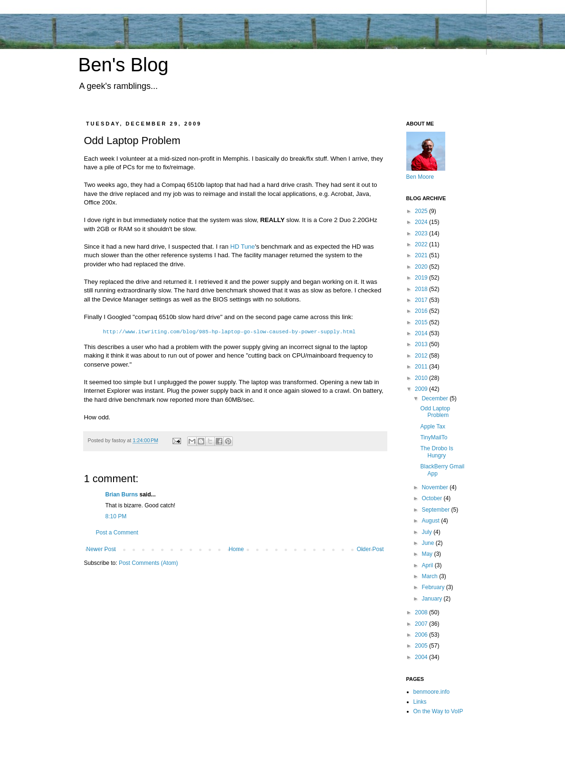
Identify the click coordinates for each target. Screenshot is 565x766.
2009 (422, 389)
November (435, 487)
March (430, 576)
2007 (422, 624)
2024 (422, 222)
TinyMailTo (433, 437)
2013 (422, 344)
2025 (422, 211)
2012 (422, 355)
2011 (422, 366)
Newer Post (101, 549)
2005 (422, 645)
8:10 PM (116, 516)
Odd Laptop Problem (435, 411)
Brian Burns (121, 494)
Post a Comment (117, 532)
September (436, 509)
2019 (422, 277)
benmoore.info (431, 691)
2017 (422, 300)
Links (420, 701)
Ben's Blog (123, 64)
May (427, 554)
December (435, 398)
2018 (422, 289)
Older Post (370, 549)
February (433, 587)
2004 (422, 657)
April (427, 565)
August (431, 520)
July (427, 532)
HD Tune (242, 246)
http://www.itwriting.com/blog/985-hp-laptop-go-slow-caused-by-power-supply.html (229, 332)
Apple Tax (432, 426)
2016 (422, 311)
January (432, 598)
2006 (422, 634)
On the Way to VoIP (438, 711)
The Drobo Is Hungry (436, 451)
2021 (422, 255)
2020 (422, 266)
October (432, 498)
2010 (422, 378)
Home (236, 549)
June (428, 543)
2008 (422, 612)
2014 (422, 333)
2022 (422, 244)
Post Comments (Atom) (148, 563)
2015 (422, 322)
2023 (422, 233)
